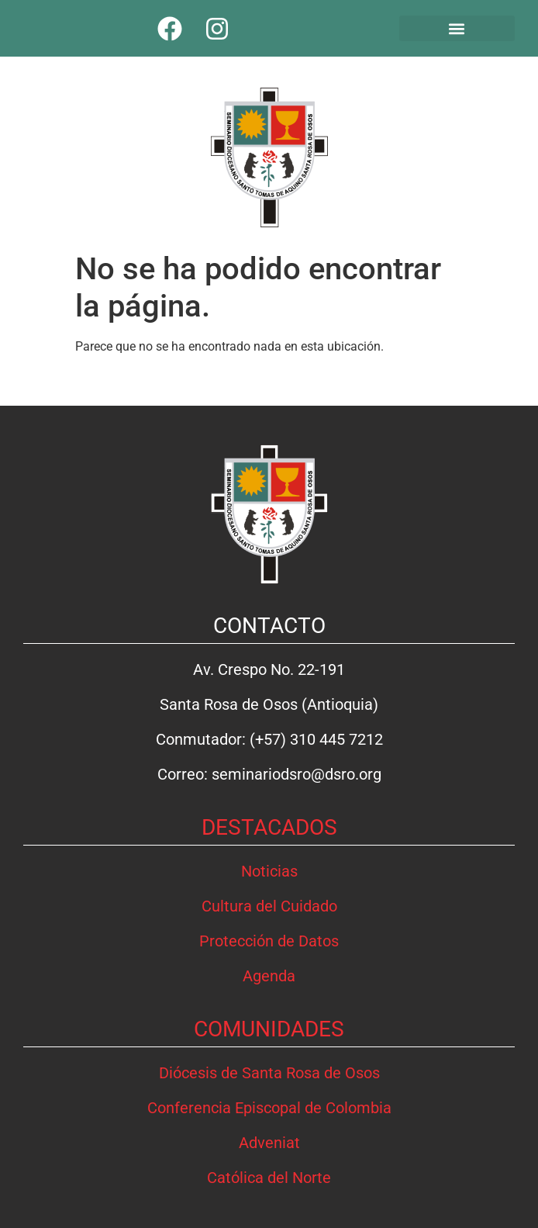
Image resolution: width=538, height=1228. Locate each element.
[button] (457, 28)
